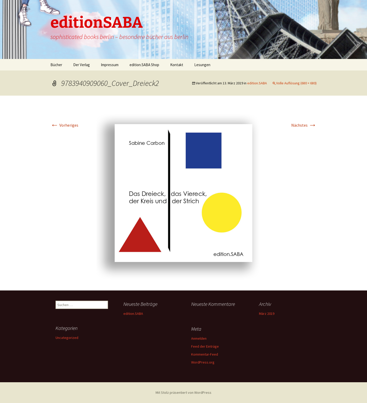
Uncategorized (67, 337)
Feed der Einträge (205, 346)
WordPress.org (202, 362)
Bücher (56, 64)
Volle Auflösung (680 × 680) (296, 83)
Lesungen (202, 64)
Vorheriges (64, 125)
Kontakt (176, 64)
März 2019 (266, 313)
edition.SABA (257, 83)
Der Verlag (81, 64)
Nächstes (304, 125)
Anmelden (199, 338)
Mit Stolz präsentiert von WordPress (183, 392)
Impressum (109, 64)
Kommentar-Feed (204, 354)
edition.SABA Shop (144, 64)
